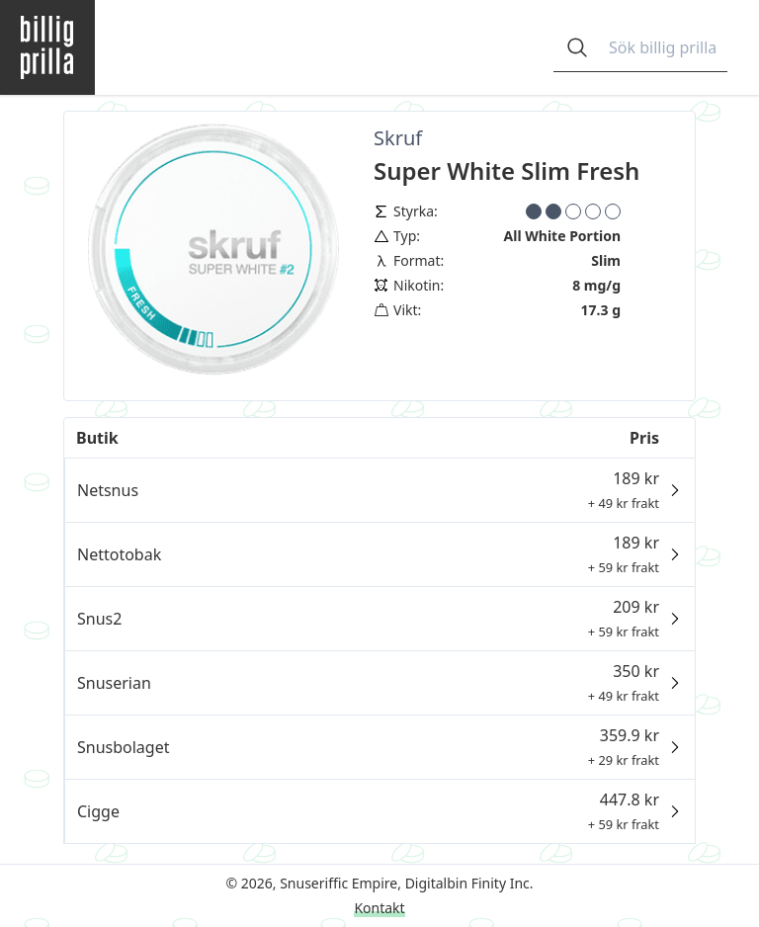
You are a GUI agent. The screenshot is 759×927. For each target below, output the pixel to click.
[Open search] (577, 47)
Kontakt (379, 907)
